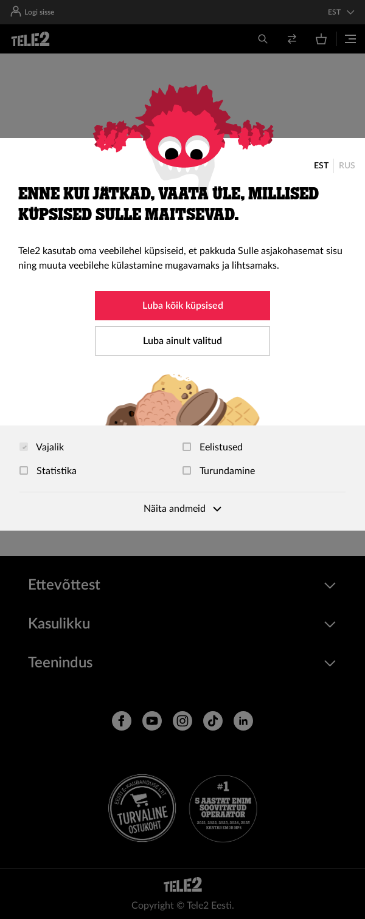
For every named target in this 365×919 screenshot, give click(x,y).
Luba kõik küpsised (182, 306)
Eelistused (212, 447)
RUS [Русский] (347, 166)
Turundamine (218, 471)
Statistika (48, 471)
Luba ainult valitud (182, 341)
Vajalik (41, 447)
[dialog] (182, 334)
